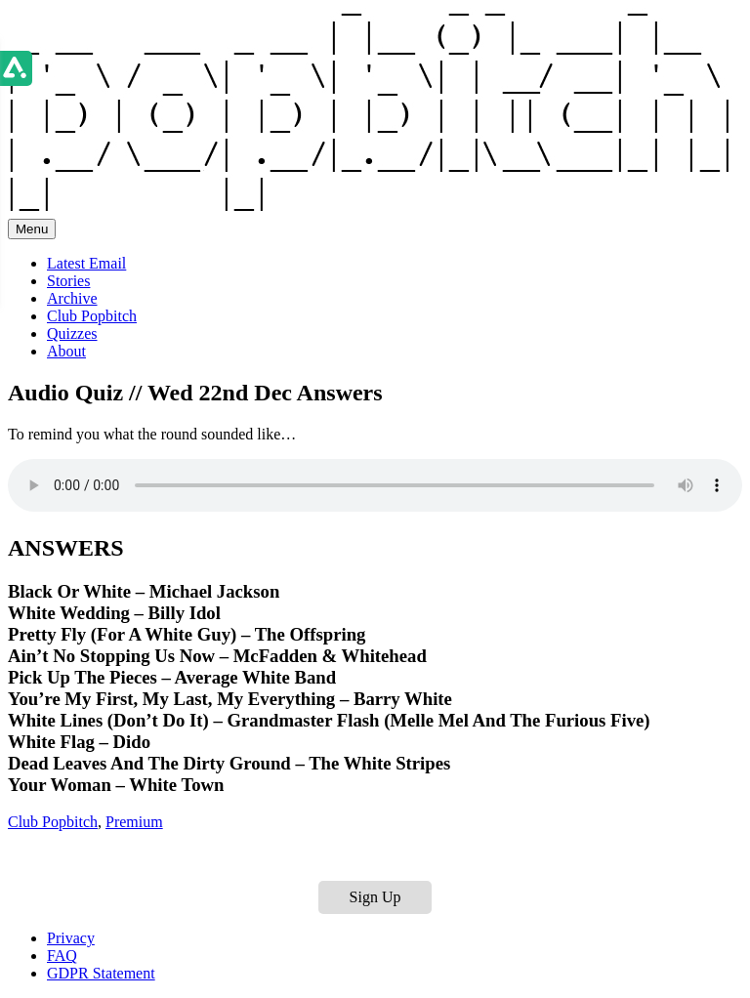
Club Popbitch (92, 316)
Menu (32, 229)
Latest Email (86, 263)
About (66, 351)
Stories (68, 280)
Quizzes (72, 333)
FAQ (62, 955)
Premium (134, 821)
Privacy (71, 938)
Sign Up (375, 897)
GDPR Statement (101, 973)
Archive (72, 298)
